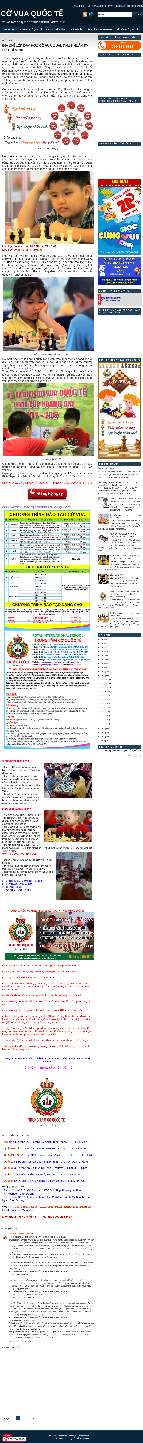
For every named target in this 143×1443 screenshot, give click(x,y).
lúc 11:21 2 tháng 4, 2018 (23, 1341)
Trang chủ (136, 756)
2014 (103, 737)
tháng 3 (103, 716)
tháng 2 (103, 720)
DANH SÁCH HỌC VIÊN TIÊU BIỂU (129, 6)
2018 (103, 672)
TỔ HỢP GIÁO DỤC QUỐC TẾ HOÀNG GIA (71, 1438)
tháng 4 (103, 712)
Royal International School (19, 1233)
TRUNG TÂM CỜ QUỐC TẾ (30, 29)
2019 (103, 668)
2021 (103, 659)
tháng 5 (103, 708)
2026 (103, 639)
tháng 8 (103, 695)
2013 (103, 741)
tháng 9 (103, 691)
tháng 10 (103, 687)
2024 (103, 647)
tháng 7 (103, 699)
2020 (103, 663)
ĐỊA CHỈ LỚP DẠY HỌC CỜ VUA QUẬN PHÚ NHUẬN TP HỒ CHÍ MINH (45, 48)
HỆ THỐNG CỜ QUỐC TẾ (127, 29)
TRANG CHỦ (79, 6)
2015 (103, 733)
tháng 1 (103, 724)
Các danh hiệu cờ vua (106, 469)
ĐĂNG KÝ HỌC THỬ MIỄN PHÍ (99, 29)
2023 (103, 651)
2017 (103, 676)
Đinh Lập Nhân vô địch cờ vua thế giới (125, 499)
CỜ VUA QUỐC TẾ (32, 14)
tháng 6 (103, 703)
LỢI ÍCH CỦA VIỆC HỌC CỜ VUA (100, 6)
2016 (103, 729)
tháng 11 (103, 683)
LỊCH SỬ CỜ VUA (117, 575)
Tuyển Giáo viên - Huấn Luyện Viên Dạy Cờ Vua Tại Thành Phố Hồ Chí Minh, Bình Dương (124, 594)
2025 (103, 643)
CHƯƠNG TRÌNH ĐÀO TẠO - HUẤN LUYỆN (64, 29)
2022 (103, 655)
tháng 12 (103, 679)
